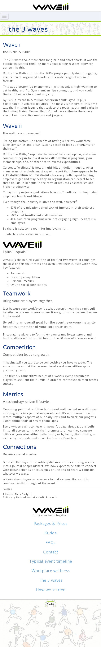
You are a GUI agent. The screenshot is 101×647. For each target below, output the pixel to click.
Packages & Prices (50, 523)
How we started (50, 590)
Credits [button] (50, 604)
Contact (50, 552)
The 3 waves (50, 580)
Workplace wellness (51, 571)
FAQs (50, 542)
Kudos (51, 533)
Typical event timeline (50, 561)
